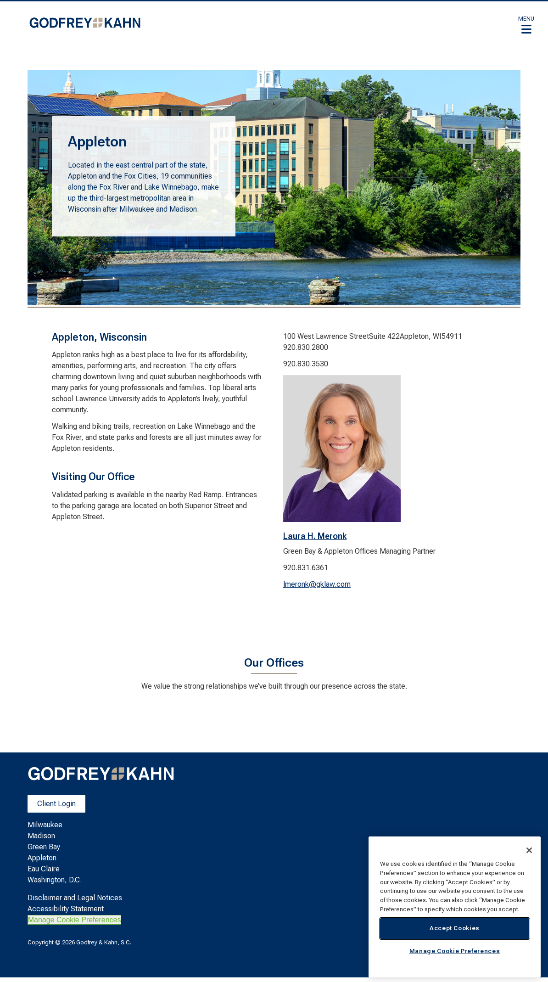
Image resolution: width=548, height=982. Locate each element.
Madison (41, 835)
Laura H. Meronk (315, 536)
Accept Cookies (455, 928)
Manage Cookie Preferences (74, 920)
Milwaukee (45, 824)
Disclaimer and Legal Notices (75, 897)
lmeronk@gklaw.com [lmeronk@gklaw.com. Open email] (317, 584)
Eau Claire (44, 868)
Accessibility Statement (66, 908)
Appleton (42, 857)
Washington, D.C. (55, 879)
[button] (526, 24)
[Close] (529, 850)
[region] (455, 906)
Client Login (56, 803)
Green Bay (44, 846)
